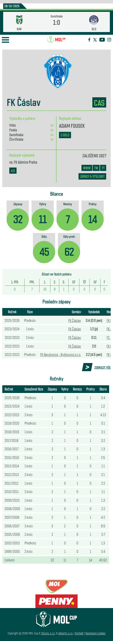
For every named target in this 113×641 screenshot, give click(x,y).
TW (96, 168)
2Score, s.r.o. (48, 633)
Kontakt (79, 633)
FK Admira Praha (25, 161)
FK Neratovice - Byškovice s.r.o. (60, 354)
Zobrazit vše (102, 367)
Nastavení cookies (96, 633)
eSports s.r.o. (65, 633)
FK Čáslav (74, 320)
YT (103, 168)
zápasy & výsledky (92, 176)
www (87, 168)
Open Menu (5, 40)
